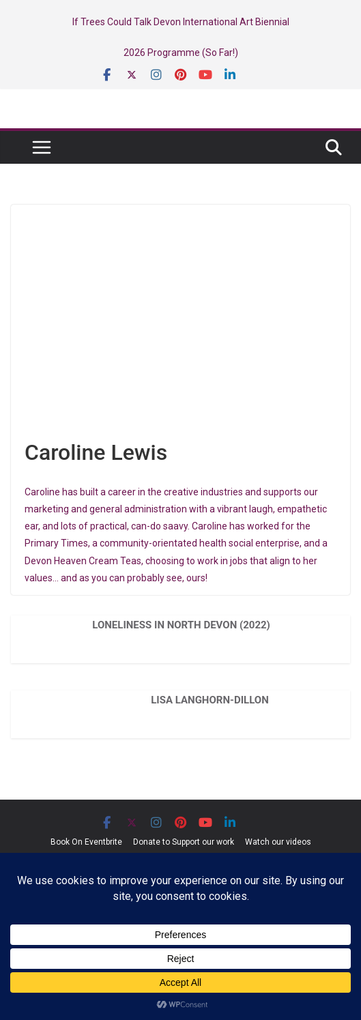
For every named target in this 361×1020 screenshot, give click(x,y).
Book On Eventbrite (86, 842)
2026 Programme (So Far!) (181, 52)
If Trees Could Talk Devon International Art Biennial (180, 21)
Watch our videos (278, 842)
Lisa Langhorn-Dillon (210, 700)
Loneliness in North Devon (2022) (181, 625)
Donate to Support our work (183, 842)
